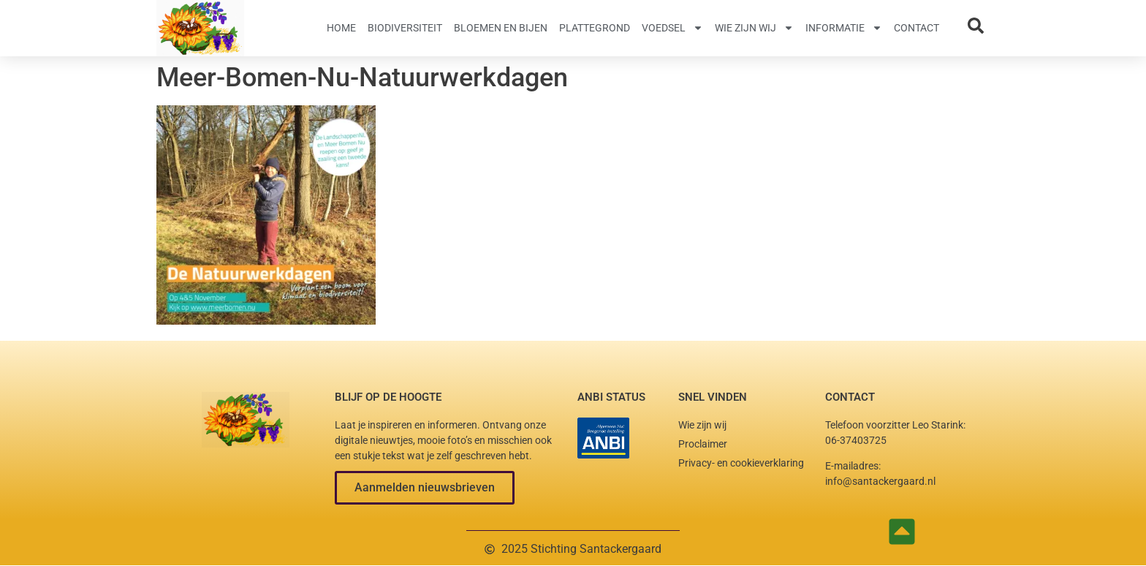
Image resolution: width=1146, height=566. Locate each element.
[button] (425, 488)
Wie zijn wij (754, 27)
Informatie (843, 27)
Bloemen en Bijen (500, 28)
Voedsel (672, 27)
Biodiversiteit (405, 28)
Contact (916, 28)
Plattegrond (594, 28)
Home (341, 28)
